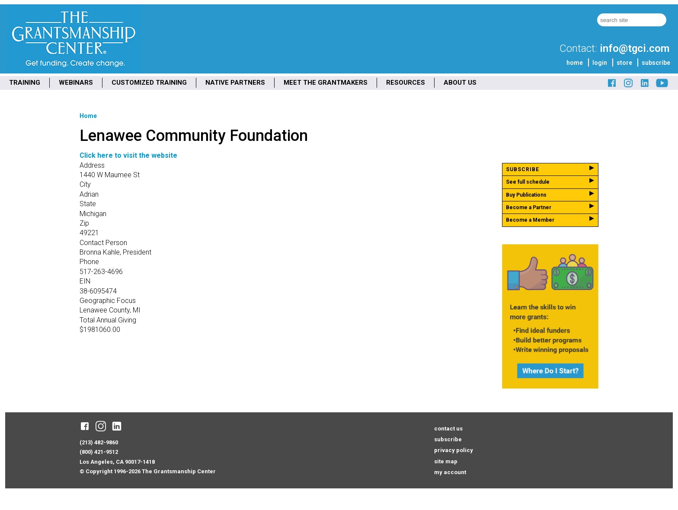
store (624, 62)
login (599, 62)
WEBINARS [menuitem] (76, 82)
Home (88, 115)
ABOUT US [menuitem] (460, 82)
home (574, 62)
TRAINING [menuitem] (24, 82)
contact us (448, 428)
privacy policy (453, 450)
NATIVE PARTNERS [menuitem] (235, 82)
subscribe (656, 62)
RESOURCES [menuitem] (405, 82)
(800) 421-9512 (99, 452)
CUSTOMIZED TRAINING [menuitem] (149, 82)
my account (450, 472)
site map (445, 461)
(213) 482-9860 (99, 442)
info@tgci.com (634, 48)
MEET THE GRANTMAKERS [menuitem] (326, 82)
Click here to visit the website (128, 155)
